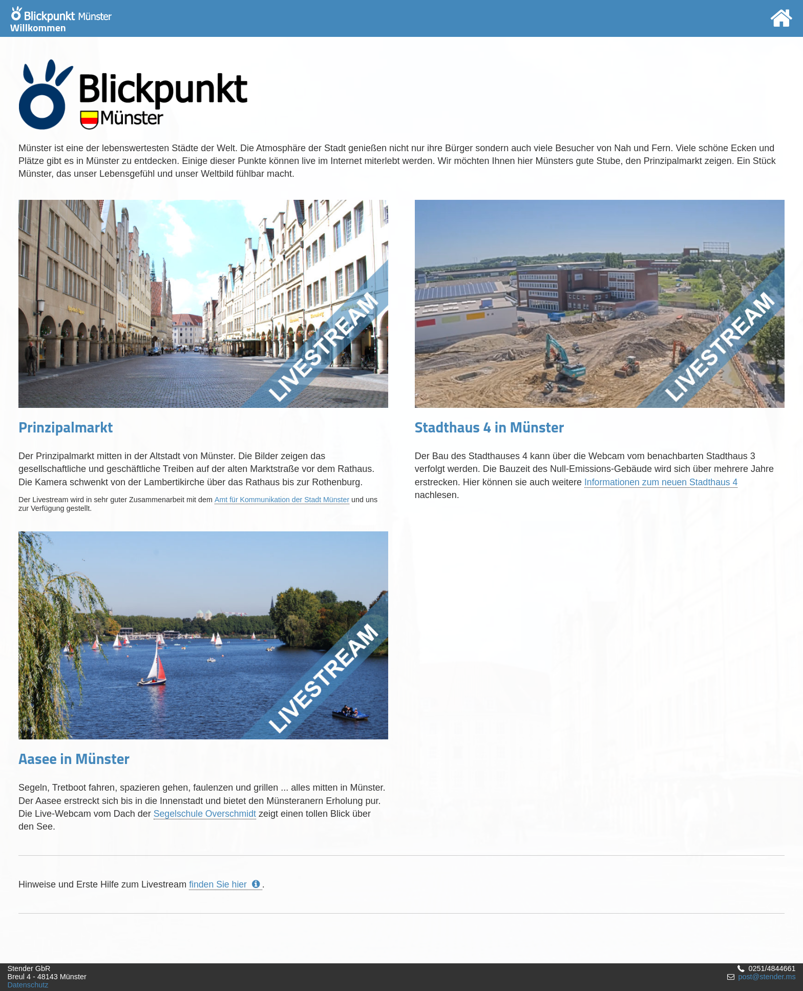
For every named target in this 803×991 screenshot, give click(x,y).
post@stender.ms (766, 977)
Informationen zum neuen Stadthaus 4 (662, 482)
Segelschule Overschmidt (206, 814)
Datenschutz (27, 985)
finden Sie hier (226, 884)
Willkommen (61, 21)
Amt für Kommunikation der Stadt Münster (282, 500)
